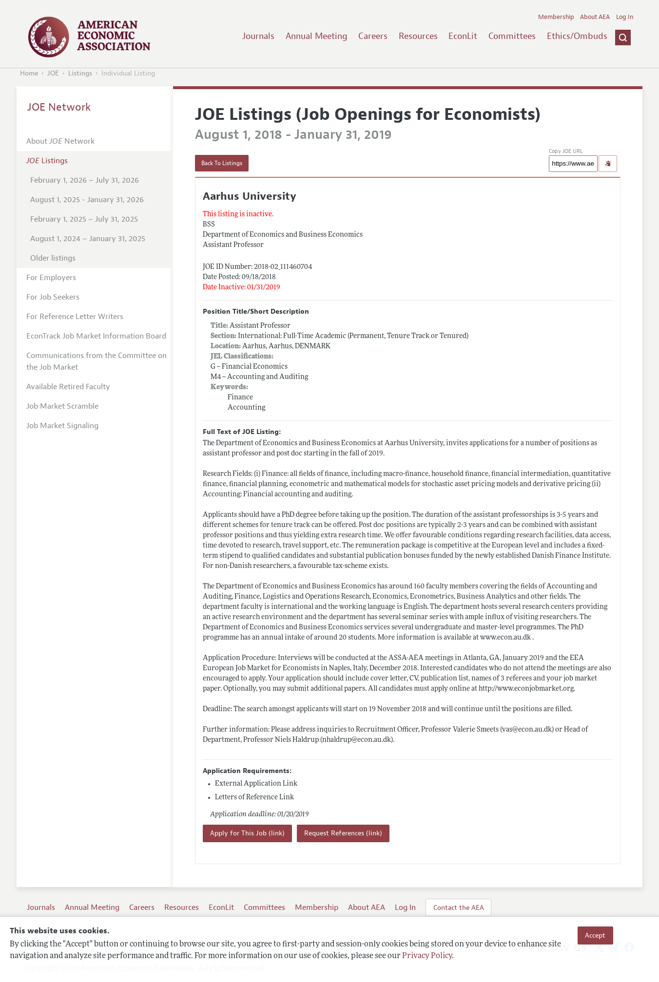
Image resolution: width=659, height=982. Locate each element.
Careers (373, 36)
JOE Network (59, 107)
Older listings (53, 258)
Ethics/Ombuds (577, 36)
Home (29, 73)
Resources (418, 36)
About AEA (595, 17)
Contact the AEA (458, 907)
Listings (80, 73)
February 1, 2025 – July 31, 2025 (84, 219)
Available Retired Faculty (68, 387)
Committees (512, 36)
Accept (595, 935)
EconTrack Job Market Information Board (96, 336)
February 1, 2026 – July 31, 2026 (84, 180)
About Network (60, 141)
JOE (53, 73)
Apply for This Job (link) (247, 833)
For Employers (51, 278)
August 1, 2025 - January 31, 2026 (87, 200)
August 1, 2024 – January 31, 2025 (87, 239)
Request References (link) (343, 833)
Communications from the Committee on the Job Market (96, 361)
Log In (624, 17)
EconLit (462, 36)
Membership (556, 17)
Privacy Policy (427, 956)
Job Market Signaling (62, 426)
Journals (258, 36)
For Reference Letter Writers (74, 316)
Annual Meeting (317, 36)
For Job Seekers (52, 297)
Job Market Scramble (62, 406)
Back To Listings (221, 163)
